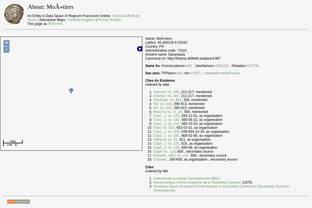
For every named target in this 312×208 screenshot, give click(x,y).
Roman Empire (109, 20)
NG (156, 104)
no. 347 (172, 96)
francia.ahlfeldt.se (125, 16)
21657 (195, 73)
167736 (253, 66)
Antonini (159, 92)
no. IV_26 (174, 112)
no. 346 (172, 92)
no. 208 (173, 132)
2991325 (222, 66)
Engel (157, 152)
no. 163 (173, 124)
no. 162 (173, 120)
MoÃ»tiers (232, 73)
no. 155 (173, 116)
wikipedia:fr (213, 73)
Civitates (160, 159)
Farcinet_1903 (164, 155)
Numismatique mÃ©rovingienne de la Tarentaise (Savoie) (197, 182)
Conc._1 (159, 116)
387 (189, 66)
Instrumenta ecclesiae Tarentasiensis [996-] (186, 178)
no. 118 (169, 152)
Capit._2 (159, 148)
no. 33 (172, 140)
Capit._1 (159, 136)
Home (32, 20)
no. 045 (173, 136)
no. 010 (165, 104)
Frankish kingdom (80, 20)
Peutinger (160, 100)
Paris (157, 128)
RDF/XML (55, 24)
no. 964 (175, 100)
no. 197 (182, 155)
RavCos (159, 112)
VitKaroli (159, 140)
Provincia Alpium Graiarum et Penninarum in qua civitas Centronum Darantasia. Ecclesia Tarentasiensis (221, 188)
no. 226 (173, 148)
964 (179, 73)
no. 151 (173, 144)
